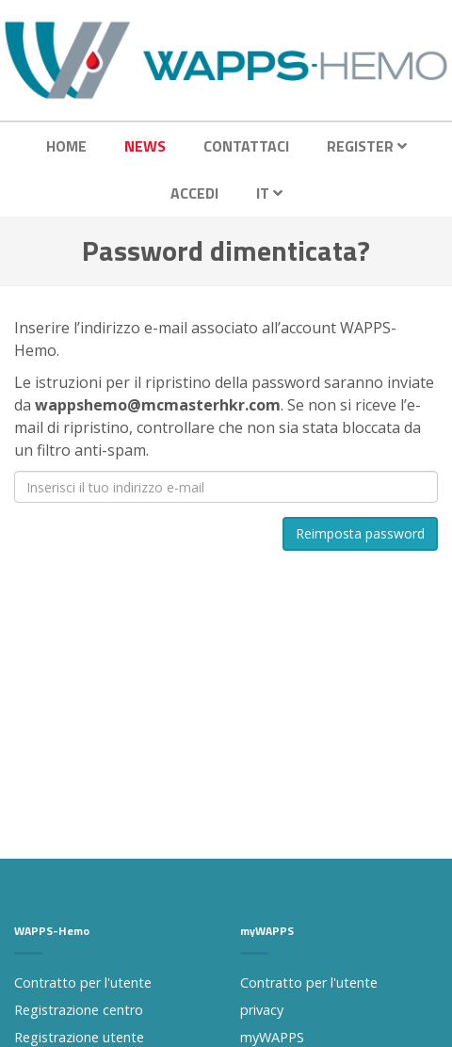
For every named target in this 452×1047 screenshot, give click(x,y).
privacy (261, 1010)
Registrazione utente (79, 1037)
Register (367, 146)
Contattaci (246, 146)
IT (269, 193)
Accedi (194, 193)
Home (66, 146)
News (145, 146)
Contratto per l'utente (83, 982)
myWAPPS (272, 1037)
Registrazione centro (78, 1010)
